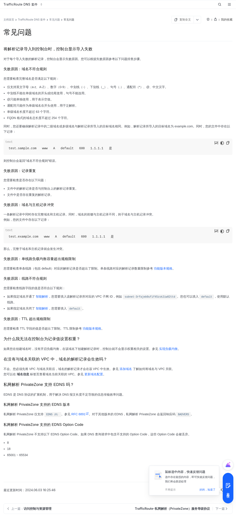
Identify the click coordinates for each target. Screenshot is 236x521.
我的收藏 (226, 19)
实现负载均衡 (168, 349)
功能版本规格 (163, 268)
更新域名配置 (93, 374)
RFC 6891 (80, 414)
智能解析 (42, 296)
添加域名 (126, 369)
